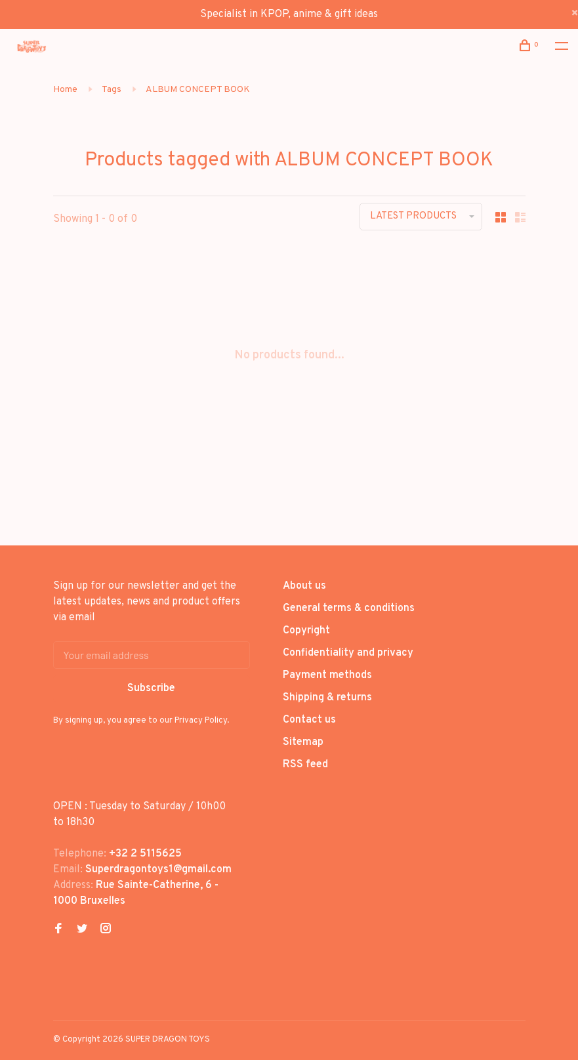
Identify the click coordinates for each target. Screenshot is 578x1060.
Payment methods (327, 675)
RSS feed (305, 764)
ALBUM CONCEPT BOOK (198, 89)
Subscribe (151, 688)
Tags (111, 89)
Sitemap (303, 742)
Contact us (309, 720)
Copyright (306, 630)
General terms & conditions (349, 608)
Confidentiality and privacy (348, 653)
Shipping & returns (327, 697)
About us (304, 586)
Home (65, 89)
